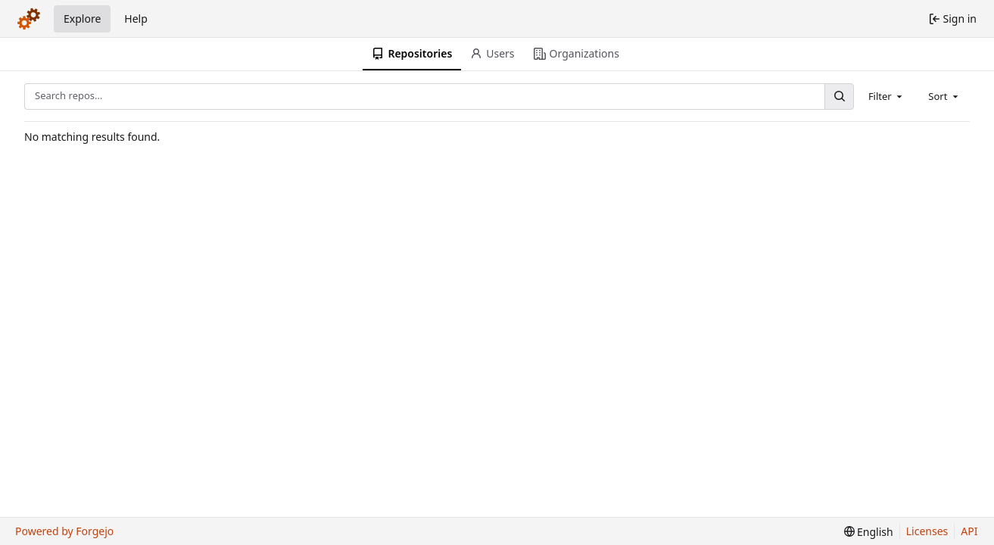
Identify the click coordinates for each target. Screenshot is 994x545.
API (969, 531)
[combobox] (886, 96)
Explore (82, 18)
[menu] (868, 532)
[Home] (29, 19)
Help (136, 18)
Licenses (927, 531)
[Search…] (838, 96)
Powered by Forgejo (64, 531)
